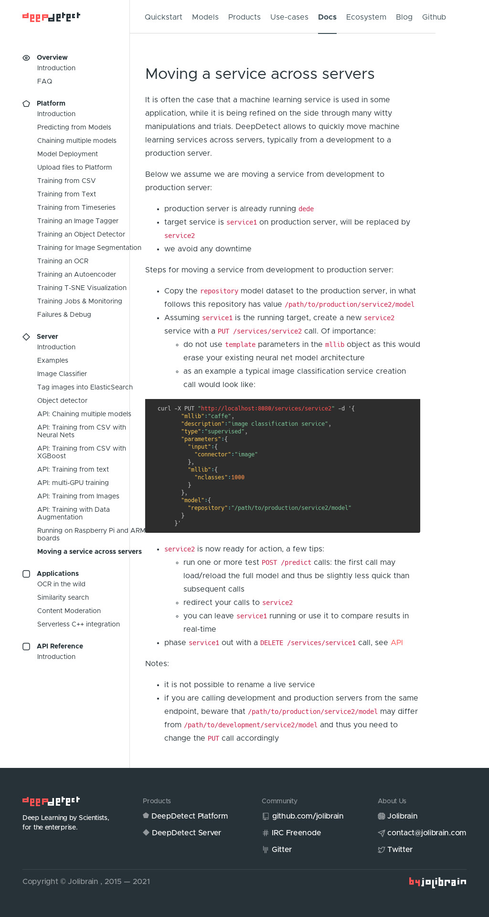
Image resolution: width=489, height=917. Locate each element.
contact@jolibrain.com (427, 833)
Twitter (400, 849)
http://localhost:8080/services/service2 (266, 408)
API (397, 643)
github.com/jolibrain (308, 816)
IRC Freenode (296, 833)
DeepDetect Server (186, 833)
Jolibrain (402, 816)
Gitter (282, 849)
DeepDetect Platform (189, 816)
